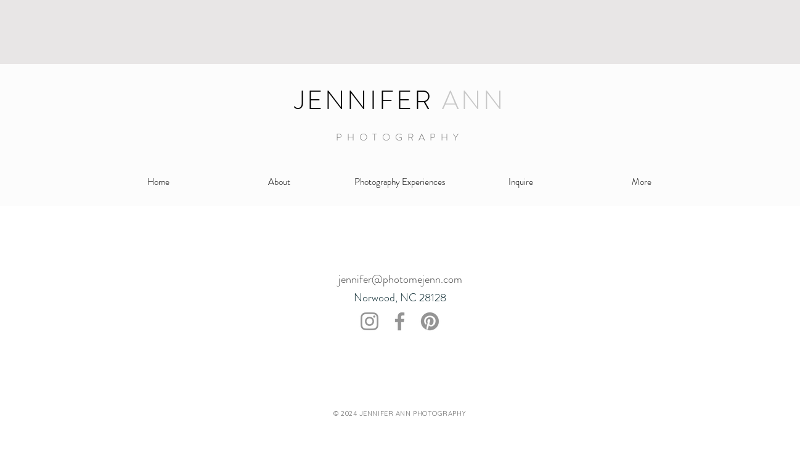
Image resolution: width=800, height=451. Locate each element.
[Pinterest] (430, 321)
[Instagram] (369, 321)
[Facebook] (400, 321)
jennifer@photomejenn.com (400, 279)
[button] (400, 182)
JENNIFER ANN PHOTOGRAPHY (413, 413)
